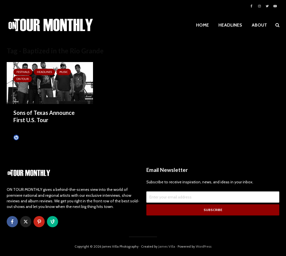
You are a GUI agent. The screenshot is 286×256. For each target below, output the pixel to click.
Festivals (22, 72)
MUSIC (63, 72)
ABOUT (259, 25)
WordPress (203, 246)
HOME (202, 25)
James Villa (24, 137)
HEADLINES (230, 25)
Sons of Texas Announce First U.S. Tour (44, 116)
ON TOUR (22, 79)
